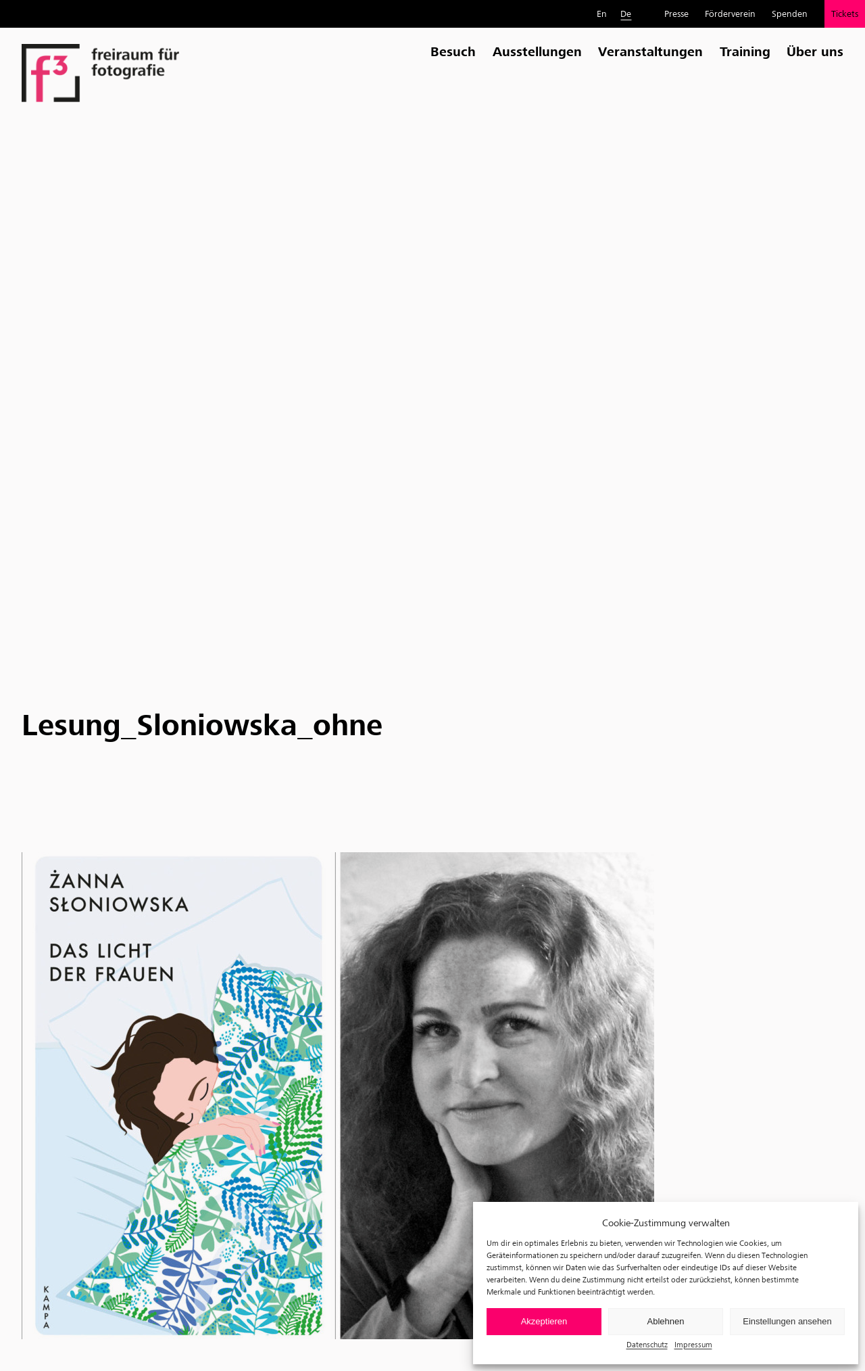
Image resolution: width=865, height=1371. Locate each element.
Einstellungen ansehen (787, 1321)
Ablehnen (666, 1321)
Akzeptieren (544, 1321)
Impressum (693, 1344)
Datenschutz (647, 1344)
